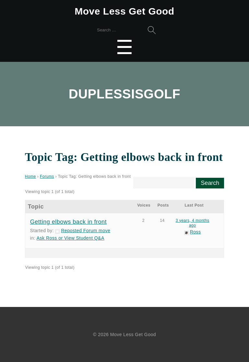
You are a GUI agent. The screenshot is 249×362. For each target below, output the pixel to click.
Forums (47, 176)
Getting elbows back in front (68, 222)
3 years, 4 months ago (192, 223)
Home (30, 176)
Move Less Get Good (124, 11)
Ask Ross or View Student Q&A (70, 238)
